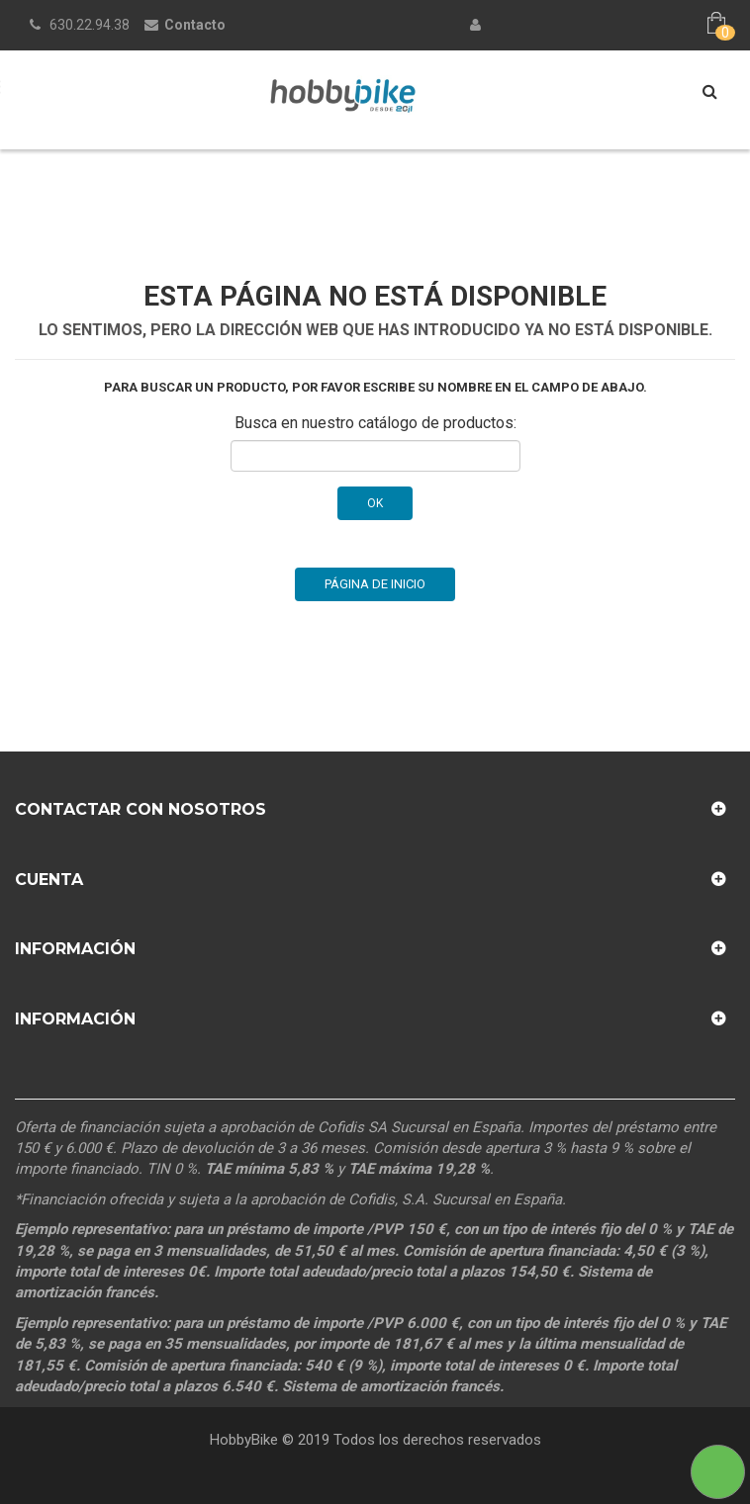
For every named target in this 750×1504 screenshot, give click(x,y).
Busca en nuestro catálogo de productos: (375, 422)
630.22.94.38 (89, 25)
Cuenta (49, 879)
